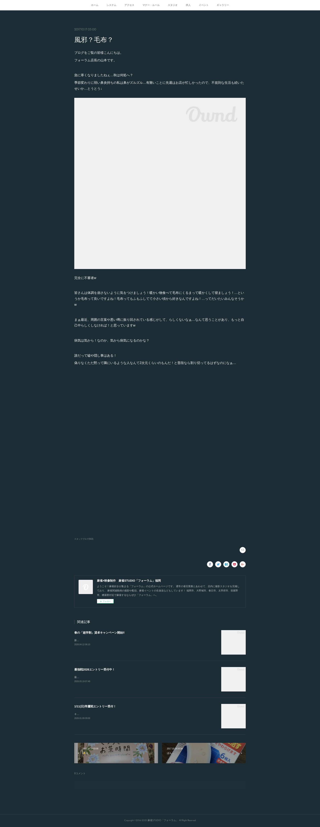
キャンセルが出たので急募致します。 (95, 714)
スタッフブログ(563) (83, 539)
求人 (188, 5)
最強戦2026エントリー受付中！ (94, 669)
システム (111, 5)
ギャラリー (223, 5)
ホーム (94, 5)
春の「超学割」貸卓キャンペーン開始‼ (99, 632)
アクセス (129, 5)
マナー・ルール (151, 5)
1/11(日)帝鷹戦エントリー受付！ (95, 706)
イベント (204, 5)
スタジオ (173, 5)
